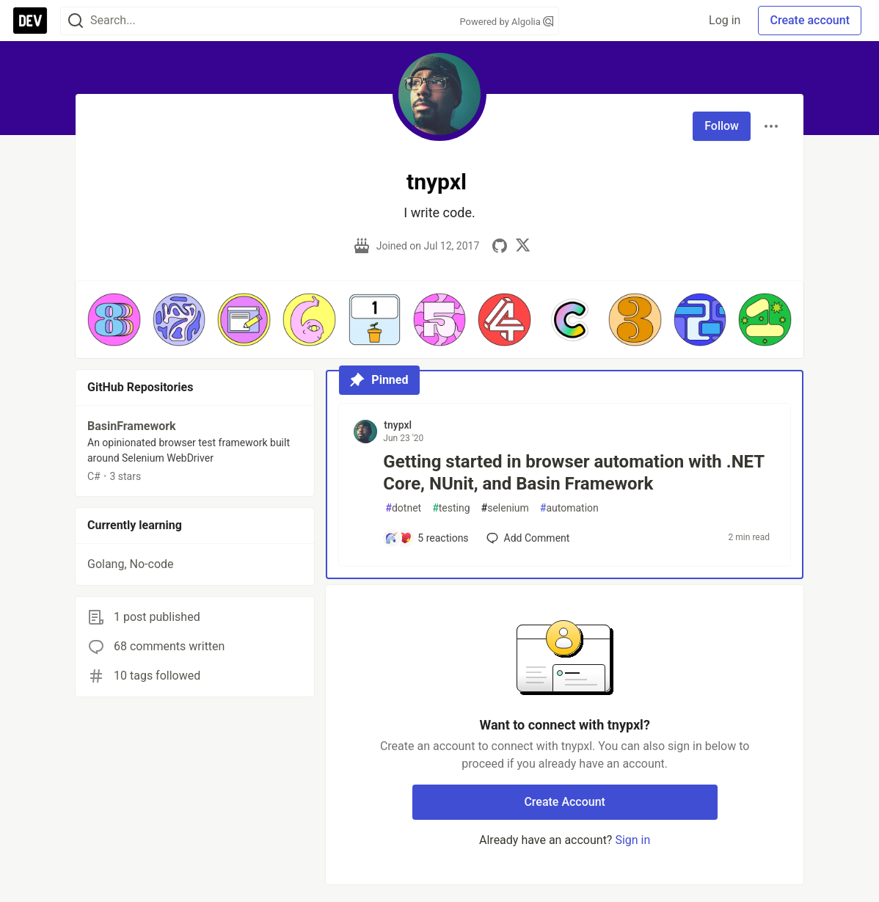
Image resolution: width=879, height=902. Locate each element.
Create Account (564, 802)
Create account (810, 20)
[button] (114, 319)
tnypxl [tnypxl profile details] (398, 425)
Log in (724, 20)
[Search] (75, 20)
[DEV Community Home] (30, 20)
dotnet (403, 508)
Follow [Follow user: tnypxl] (721, 126)
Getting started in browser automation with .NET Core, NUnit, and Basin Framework (573, 472)
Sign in (632, 840)
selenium (505, 508)
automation (569, 508)
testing (451, 508)
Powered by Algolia (506, 21)
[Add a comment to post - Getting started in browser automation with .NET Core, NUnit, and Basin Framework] (426, 538)
